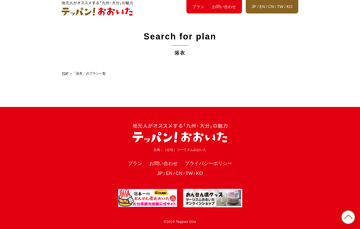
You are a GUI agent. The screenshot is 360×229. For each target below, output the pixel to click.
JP (254, 6)
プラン (198, 6)
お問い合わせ (224, 6)
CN (271, 6)
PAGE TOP (348, 217)
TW (280, 6)
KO (289, 6)
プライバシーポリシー (208, 163)
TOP (65, 73)
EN (262, 6)
